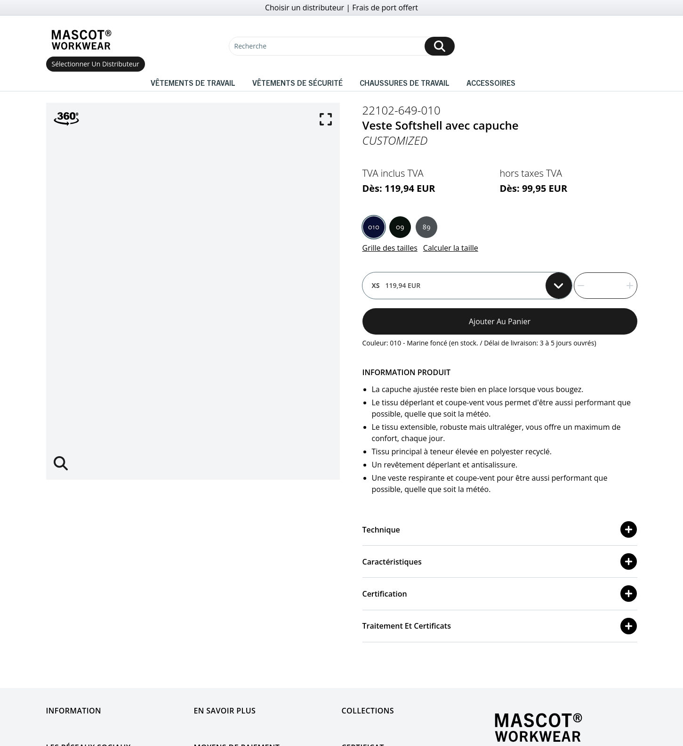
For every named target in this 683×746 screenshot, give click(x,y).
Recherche (250, 45)
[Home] (81, 40)
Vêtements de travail (193, 82)
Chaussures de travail (405, 82)
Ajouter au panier (499, 321)
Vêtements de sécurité (297, 82)
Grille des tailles (390, 248)
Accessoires (490, 82)
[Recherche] (342, 46)
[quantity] (605, 285)
